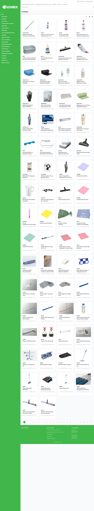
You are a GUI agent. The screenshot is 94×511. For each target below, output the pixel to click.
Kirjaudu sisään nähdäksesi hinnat (29, 61)
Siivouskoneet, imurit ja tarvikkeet (7, 23)
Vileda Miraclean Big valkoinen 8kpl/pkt (65, 261)
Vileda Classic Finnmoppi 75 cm (47, 285)
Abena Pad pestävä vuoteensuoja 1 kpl (48, 96)
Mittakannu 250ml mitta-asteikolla (29, 190)
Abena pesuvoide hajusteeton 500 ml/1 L (65, 72)
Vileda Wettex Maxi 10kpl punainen (83, 237)
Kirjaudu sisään (89, 1)
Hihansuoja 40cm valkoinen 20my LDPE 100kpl (83, 49)
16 (70, 422)
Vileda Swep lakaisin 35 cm (83, 355)
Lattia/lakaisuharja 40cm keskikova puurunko (65, 49)
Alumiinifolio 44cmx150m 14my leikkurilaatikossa (65, 120)
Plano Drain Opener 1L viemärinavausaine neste (83, 25)
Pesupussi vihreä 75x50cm (65, 214)
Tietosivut (59, 4)
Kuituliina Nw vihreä (29, 237)
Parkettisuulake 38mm (65, 190)
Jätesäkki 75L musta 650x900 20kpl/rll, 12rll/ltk (47, 72)
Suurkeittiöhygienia (5, 28)
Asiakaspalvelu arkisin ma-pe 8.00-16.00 (43, 4)
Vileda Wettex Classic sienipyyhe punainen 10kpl (66, 237)
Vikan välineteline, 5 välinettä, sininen (29, 143)
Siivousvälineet (11, 25)
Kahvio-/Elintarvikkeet (5, 46)
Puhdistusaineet (11, 16)
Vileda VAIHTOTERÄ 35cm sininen (83, 285)
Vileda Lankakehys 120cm (29, 332)
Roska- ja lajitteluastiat (11, 39)
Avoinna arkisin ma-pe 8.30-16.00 (28, 4)
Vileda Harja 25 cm (66, 379)
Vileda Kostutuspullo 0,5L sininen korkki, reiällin (83, 308)
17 (73, 422)
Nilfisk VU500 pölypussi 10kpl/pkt (29, 167)
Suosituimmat (4, 55)
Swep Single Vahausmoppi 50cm (83, 332)
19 (80, 422)
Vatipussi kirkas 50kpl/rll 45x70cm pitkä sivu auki (29, 49)
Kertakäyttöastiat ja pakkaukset (7, 53)
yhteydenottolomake (50, 438)
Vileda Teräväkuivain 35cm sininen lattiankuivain (29, 308)
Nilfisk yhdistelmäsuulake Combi (83, 143)
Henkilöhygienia (11, 30)
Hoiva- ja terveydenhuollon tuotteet (11, 32)
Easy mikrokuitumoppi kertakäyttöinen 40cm (66, 96)
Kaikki (3, 14)
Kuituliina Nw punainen (83, 190)
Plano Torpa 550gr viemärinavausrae (66, 25)
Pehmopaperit (11, 35)
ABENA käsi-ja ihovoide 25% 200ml (83, 120)
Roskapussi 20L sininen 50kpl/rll (29, 72)
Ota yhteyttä (64, 4)
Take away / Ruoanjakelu (6, 51)
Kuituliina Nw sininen (83, 167)
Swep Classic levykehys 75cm (29, 285)
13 (60, 422)
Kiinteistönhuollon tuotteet (7, 44)
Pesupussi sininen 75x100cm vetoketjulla (83, 214)
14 (63, 422)
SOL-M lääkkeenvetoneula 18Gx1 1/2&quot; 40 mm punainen (29, 214)
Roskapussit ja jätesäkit (11, 37)
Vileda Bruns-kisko (65, 332)
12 (57, 422)
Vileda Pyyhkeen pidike (47, 355)
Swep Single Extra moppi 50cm (65, 285)
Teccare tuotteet (4, 21)
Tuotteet (26, 13)
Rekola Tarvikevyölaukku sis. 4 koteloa (48, 190)
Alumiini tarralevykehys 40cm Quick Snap (29, 403)
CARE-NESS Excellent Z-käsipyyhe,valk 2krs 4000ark (83, 261)
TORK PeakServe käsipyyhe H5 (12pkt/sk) (48, 120)
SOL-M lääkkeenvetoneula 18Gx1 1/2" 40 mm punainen (29, 225)
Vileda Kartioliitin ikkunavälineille (29, 261)
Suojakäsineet (11, 18)
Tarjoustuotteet (4, 60)
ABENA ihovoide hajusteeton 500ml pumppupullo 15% (83, 72)
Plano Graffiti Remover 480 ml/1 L (48, 49)
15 (67, 422)
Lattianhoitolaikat (11, 41)
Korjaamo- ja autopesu (5, 62)
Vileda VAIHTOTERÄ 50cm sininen (48, 308)
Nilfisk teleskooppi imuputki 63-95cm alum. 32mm (29, 25)
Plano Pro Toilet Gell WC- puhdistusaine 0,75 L (48, 25)
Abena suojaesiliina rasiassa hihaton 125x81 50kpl (66, 167)
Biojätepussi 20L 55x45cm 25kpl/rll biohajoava (83, 96)
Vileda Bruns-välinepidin (48, 332)
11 (53, 422)
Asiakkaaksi (54, 4)
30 (91, 422)
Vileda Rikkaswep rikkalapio (29, 379)
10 (50, 422)
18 (76, 422)
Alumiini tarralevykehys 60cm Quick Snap (48, 403)
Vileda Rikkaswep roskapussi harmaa (48, 379)
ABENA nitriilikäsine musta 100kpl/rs (29, 96)
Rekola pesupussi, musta (65, 355)
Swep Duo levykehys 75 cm (29, 355)
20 (83, 422)
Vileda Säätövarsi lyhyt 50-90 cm (48, 237)
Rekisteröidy (49, 436)
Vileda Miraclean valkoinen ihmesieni (65, 143)
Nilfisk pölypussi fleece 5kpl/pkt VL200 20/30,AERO (48, 167)
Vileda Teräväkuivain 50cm (66, 308)
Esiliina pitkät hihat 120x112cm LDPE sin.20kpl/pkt (29, 120)
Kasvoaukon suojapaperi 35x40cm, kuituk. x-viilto (48, 261)
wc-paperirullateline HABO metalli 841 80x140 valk (47, 143)
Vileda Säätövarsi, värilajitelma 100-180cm (83, 379)
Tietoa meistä (4, 58)
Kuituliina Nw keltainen (47, 214)
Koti (22, 13)
